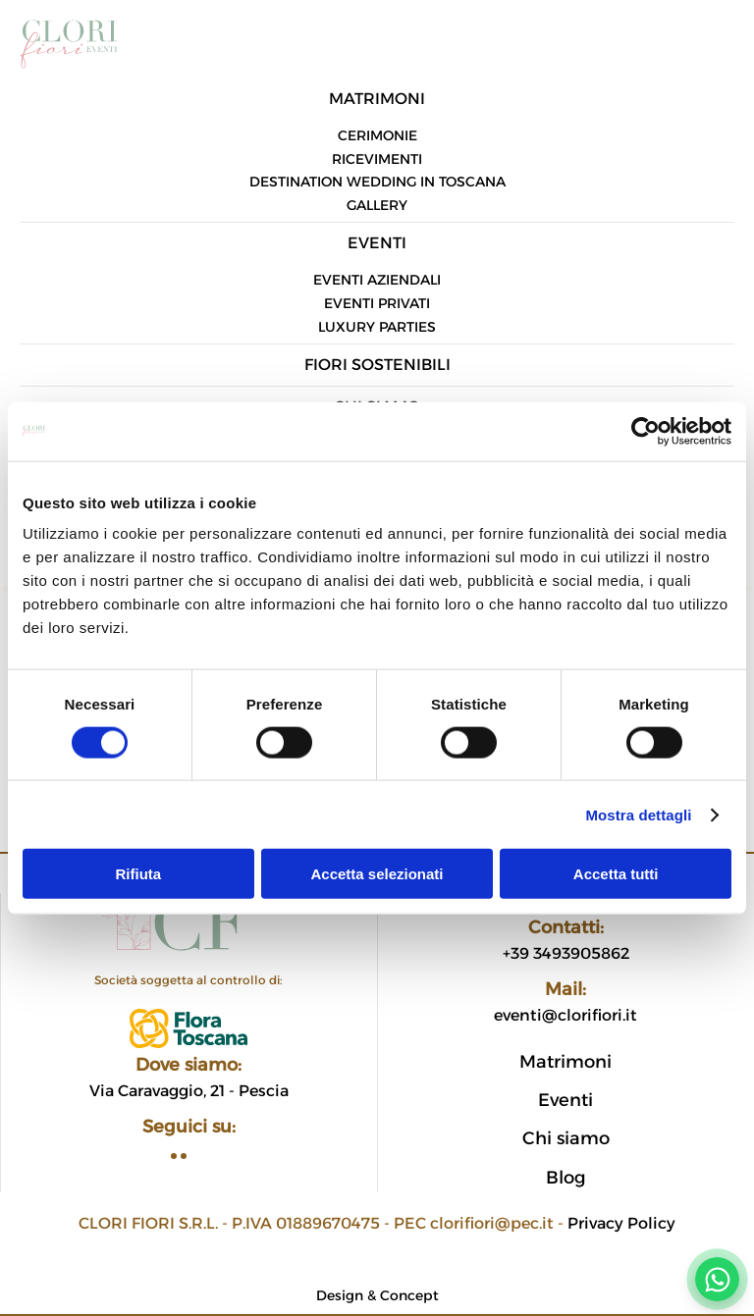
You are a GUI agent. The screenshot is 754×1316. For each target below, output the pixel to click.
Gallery (377, 205)
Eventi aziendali (377, 280)
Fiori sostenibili (377, 364)
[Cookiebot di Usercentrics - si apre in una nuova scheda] (645, 431)
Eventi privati (377, 303)
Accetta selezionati (376, 874)
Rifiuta (138, 874)
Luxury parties (377, 327)
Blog (566, 1177)
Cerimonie (377, 135)
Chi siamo (566, 1138)
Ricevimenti (377, 159)
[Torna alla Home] (69, 39)
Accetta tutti (616, 874)
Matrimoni (377, 98)
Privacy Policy (621, 1223)
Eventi (377, 243)
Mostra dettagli (638, 814)
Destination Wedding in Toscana (377, 181)
